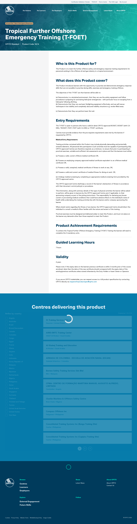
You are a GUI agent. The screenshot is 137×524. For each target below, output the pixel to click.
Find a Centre (103, 2)
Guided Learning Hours (15, 84)
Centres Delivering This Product (21, 98)
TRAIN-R (94, 2)
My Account (124, 2)
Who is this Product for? (15, 62)
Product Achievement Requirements (20, 78)
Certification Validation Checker (80, 2)
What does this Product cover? (18, 68)
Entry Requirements (13, 73)
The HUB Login (113, 2)
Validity (8, 89)
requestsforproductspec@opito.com (83, 282)
